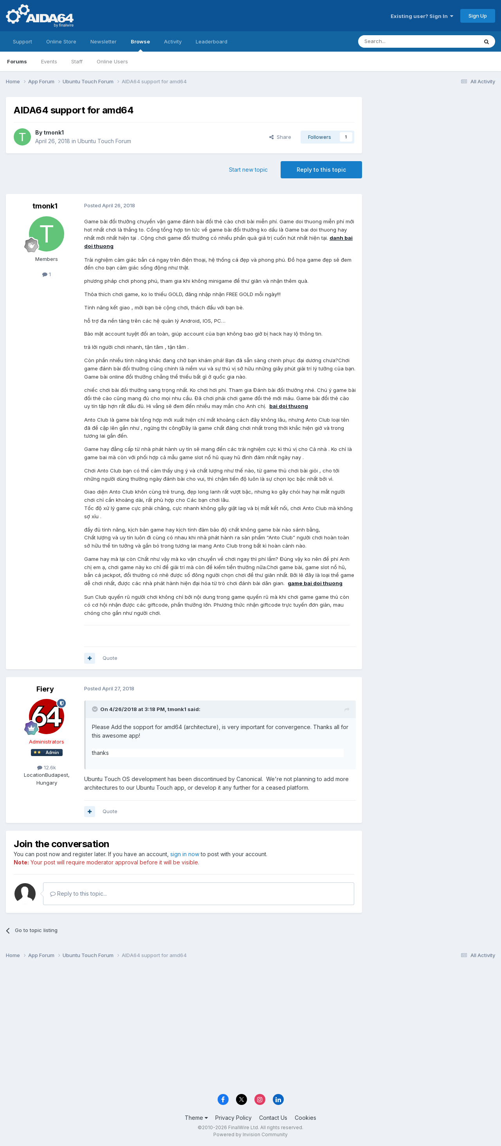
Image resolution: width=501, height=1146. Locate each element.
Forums (17, 61)
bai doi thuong (288, 406)
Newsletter (103, 41)
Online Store (61, 41)
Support (22, 41)
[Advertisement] (432, 149)
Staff (77, 61)
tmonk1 (53, 132)
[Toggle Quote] (95, 709)
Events (49, 61)
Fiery (45, 689)
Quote (110, 658)
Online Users (112, 61)
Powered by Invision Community (250, 1134)
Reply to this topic (321, 169)
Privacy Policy (233, 1117)
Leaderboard (211, 41)
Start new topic (248, 169)
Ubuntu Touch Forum (104, 141)
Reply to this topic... (78, 893)
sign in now (184, 854)
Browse (140, 45)
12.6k (46, 767)
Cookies (305, 1117)
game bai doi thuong (315, 583)
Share (280, 137)
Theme (196, 1117)
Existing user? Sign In (422, 16)
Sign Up (478, 16)
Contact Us (273, 1117)
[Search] (398, 41)
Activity (173, 41)
